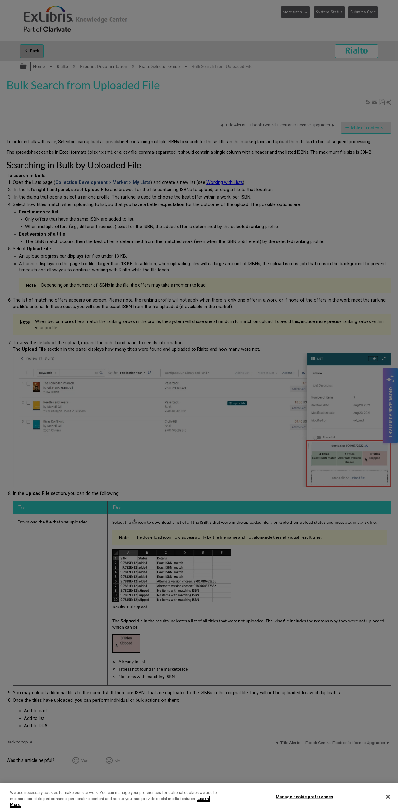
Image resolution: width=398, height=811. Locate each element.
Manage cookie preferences (304, 796)
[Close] (388, 797)
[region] (199, 797)
